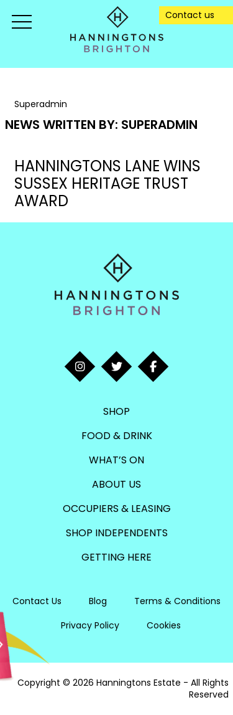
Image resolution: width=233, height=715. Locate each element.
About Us (116, 484)
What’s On (116, 460)
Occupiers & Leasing (117, 508)
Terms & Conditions (177, 601)
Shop (116, 411)
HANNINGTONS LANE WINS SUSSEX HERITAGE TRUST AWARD (107, 183)
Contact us (189, 15)
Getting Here (116, 557)
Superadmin (159, 124)
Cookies (164, 625)
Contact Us (37, 601)
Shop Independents (117, 533)
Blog (98, 601)
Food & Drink (116, 436)
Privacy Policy (90, 625)
